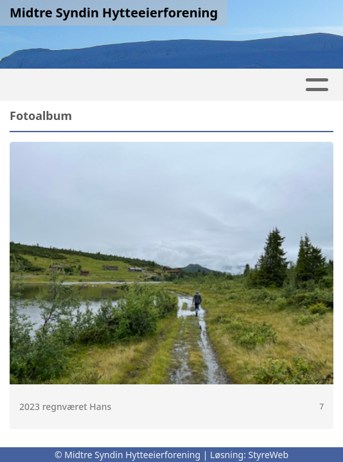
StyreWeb (269, 455)
